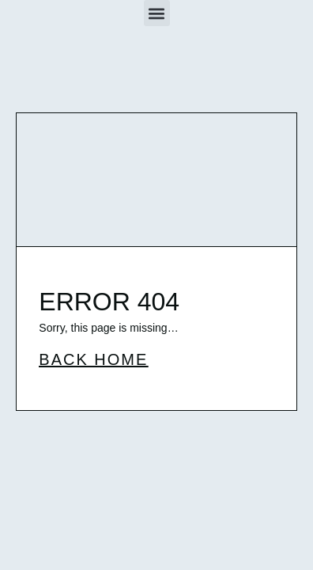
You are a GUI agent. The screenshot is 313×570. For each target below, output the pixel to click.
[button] (157, 13)
